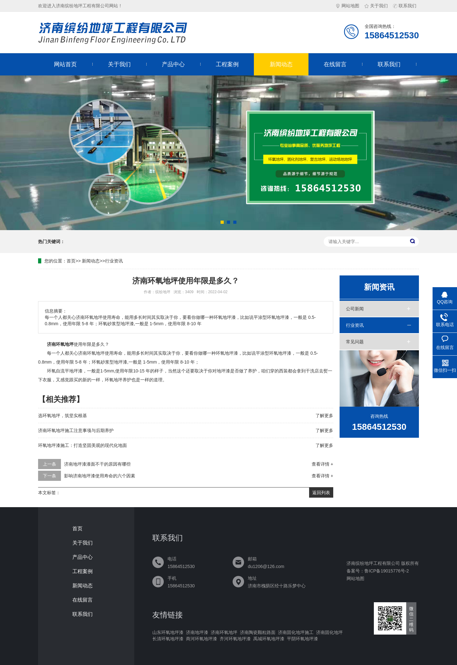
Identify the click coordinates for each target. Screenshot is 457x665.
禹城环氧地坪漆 (268, 638)
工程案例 (227, 64)
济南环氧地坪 (224, 632)
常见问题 (355, 341)
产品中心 (173, 64)
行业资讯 (114, 260)
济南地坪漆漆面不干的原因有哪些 (97, 464)
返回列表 (321, 492)
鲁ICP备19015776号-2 (386, 570)
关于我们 (376, 5)
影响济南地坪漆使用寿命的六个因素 (99, 475)
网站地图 (347, 5)
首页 (71, 260)
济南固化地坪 (329, 632)
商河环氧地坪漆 (201, 638)
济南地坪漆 (197, 632)
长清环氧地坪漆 (167, 638)
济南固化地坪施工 (296, 632)
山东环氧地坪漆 (167, 632)
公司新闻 (355, 308)
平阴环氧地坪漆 (302, 638)
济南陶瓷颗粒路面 (257, 632)
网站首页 (65, 64)
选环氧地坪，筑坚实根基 (62, 415)
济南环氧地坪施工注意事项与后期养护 (76, 430)
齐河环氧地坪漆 (235, 638)
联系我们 (404, 5)
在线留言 (335, 64)
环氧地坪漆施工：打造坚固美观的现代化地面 (82, 445)
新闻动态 (281, 64)
